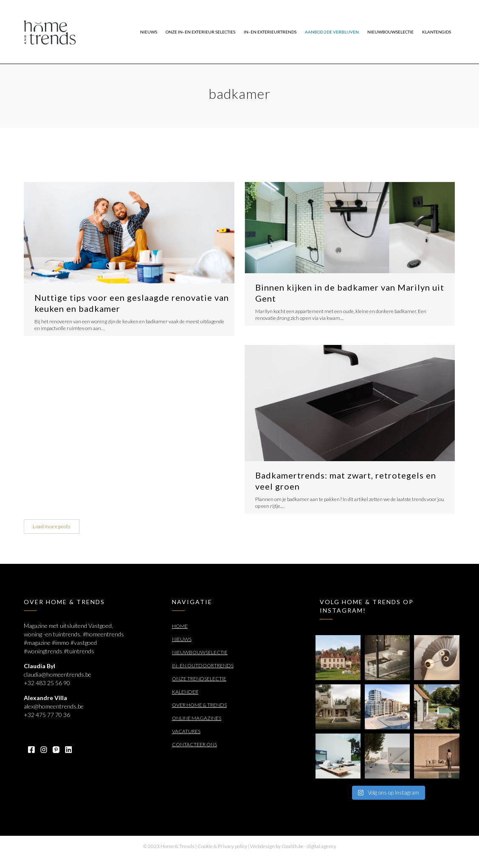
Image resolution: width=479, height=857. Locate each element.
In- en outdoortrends (203, 665)
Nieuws (182, 639)
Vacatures (186, 731)
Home (180, 626)
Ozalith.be (293, 846)
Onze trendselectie (199, 678)
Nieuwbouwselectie (200, 652)
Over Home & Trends (199, 705)
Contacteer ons (194, 744)
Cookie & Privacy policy (222, 846)
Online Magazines (196, 718)
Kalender (185, 692)
